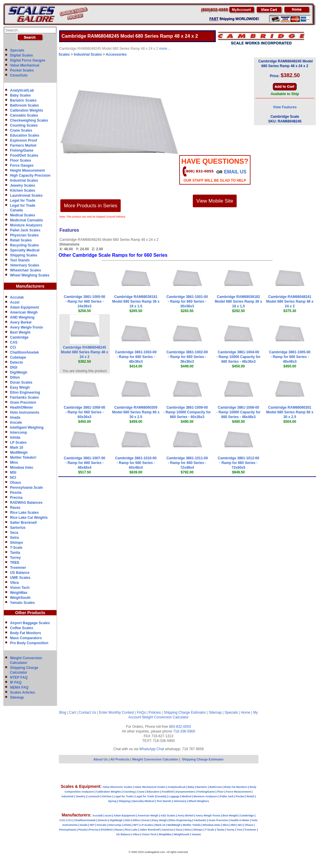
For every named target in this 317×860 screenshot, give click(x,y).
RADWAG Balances (26, 503)
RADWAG (107, 829)
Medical (186, 796)
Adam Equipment (24, 307)
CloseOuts (19, 75)
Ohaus (15, 482)
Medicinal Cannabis (26, 220)
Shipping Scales (23, 255)
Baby (191, 787)
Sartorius (18, 528)
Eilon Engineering (25, 392)
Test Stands (20, 260)
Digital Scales (21, 55)
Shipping (124, 801)
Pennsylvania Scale (26, 487)
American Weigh (24, 312)
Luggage (174, 796)
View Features (284, 107)
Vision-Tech (149, 834)
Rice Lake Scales (24, 513)
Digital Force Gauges (27, 60)
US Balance (19, 573)
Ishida (15, 437)
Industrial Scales (24, 180)
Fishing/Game (21, 150)
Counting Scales (24, 125)
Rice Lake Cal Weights (29, 518)
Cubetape (18, 357)
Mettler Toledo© (23, 457)
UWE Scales (20, 578)
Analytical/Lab (22, 90)
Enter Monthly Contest (116, 712)
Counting (129, 791)
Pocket (240, 796)
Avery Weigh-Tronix (26, 327)
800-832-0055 (180, 727)
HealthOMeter (21, 407)
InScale (101, 824)
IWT (92, 824)
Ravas (15, 508)
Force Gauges (22, 165)
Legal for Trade (22, 200)
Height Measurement (27, 170)
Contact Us (87, 712)
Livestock (93, 796)
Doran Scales (21, 382)
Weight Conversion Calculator (165, 717)
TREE (14, 563)
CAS (13, 342)
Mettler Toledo (192, 824)
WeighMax (18, 593)
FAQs (141, 712)
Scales (64, 54)
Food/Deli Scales (24, 155)
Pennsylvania (67, 829)
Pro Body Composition (29, 643)
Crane (141, 791)
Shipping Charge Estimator (185, 712)
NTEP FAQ (19, 677)
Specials (17, 50)
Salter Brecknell (23, 523)
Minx (14, 462)
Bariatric (202, 787)
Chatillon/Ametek (24, 352)
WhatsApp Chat (151, 749)
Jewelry (80, 796)
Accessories (116, 54)
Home (245, 712)
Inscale (16, 422)
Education (153, 791)
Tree (239, 829)
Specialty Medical (24, 250)
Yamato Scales (22, 603)
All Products (120, 759)
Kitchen (107, 796)
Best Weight (20, 332)
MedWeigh (19, 452)
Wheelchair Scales (25, 270)
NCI (13, 477)
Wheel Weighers (199, 801)
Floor (220, 791)
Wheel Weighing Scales (29, 275)
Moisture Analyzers (26, 225)
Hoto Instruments (24, 412)
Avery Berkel (20, 322)
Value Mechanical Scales (150, 787)
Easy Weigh (20, 387)
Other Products (30, 612)
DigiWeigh (18, 372)
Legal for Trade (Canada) (150, 796)
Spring (112, 801)
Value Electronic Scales (117, 787)
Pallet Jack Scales (25, 230)
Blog (62, 712)
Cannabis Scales (24, 115)
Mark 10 (16, 447)
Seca (14, 533)
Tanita (15, 553)
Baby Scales (20, 95)
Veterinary (180, 801)
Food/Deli (168, 791)
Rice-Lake (131, 829)
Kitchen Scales (22, 190)
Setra (14, 538)
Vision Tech (19, 588)
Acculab (17, 297)
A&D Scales (167, 815)
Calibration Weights (26, 110)
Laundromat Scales (26, 195)
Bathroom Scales (24, 105)
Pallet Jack (227, 796)
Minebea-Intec (211, 824)
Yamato (196, 834)
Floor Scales (20, 160)
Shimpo (16, 543)
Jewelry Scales (22, 185)
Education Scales (24, 135)
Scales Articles (22, 692)
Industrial (68, 796)
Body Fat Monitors (25, 633)
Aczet (14, 302)
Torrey (15, 558)
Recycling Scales (24, 245)
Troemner (18, 568)
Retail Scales (21, 240)
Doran (146, 820)
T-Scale (16, 548)
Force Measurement (238, 791)
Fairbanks (200, 820)
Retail (250, 796)
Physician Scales (24, 235)
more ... (165, 49)
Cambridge (19, 337)
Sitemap (17, 697)
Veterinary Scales (24, 265)
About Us (100, 759)
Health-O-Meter (240, 820)
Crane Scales (21, 130)
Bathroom (216, 787)
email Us (235, 171)
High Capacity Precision (30, 175)
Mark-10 (160, 824)
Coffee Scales (21, 628)
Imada (15, 417)
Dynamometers (185, 791)
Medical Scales (22, 215)
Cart (72, 712)
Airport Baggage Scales (30, 623)
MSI (13, 472)
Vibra (14, 583)
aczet (108, 815)
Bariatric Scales (23, 100)
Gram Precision (23, 402)
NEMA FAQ (19, 687)
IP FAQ (15, 682)
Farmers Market (23, 145)
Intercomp (18, 432)
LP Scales (18, 442)
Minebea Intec (21, 467)
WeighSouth (20, 598)
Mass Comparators (26, 638)
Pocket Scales (22, 70)
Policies (155, 712)
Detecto (16, 362)
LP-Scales (146, 824)
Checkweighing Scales (29, 120)
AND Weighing (22, 317)
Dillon (15, 377)
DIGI (13, 367)
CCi (13, 347)
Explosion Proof (23, 140)
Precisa (16, 498)
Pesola (15, 493)
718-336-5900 (184, 731)
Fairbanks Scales (24, 397)
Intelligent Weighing (27, 427)
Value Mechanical (24, 65)
